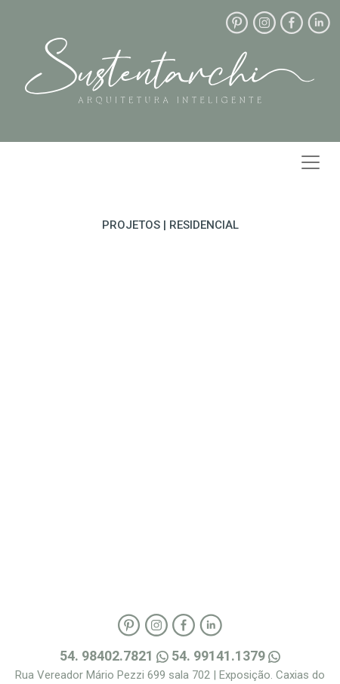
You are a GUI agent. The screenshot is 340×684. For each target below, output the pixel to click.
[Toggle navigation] (310, 162)
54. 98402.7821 (116, 656)
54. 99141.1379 (226, 656)
